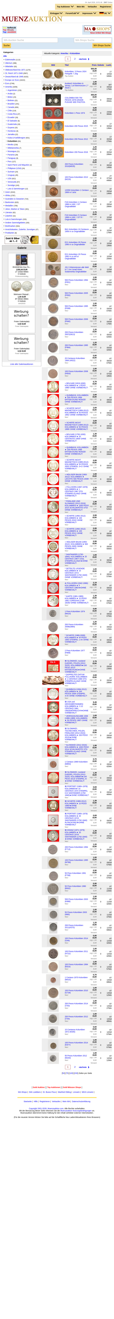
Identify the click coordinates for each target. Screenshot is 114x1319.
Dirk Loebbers (35, 1092)
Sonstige (11, 185)
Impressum (89, 13)
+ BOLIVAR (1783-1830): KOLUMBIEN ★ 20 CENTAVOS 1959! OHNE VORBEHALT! (75, 437)
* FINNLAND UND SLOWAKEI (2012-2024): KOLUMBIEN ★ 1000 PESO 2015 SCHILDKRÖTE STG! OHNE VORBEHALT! (77, 505)
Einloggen (56, 13)
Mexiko (11, 144)
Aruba (10, 93)
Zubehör (8, 216)
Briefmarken (10, 226)
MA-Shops (22, 1092)
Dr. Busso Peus (49, 1092)
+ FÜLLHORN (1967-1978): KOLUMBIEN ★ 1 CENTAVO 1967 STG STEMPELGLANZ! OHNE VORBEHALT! (76, 491)
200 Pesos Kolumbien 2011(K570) (74, 926)
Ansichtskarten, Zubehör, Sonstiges (20, 229)
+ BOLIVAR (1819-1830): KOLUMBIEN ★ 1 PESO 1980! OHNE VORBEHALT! (76, 385)
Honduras (12, 131)
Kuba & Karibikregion (16, 138)
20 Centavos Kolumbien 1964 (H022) (75, 359)
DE (104, 13)
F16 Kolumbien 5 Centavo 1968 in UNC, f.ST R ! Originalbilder (76, 217)
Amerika (8, 87)
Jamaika (11, 134)
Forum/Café (72, 13)
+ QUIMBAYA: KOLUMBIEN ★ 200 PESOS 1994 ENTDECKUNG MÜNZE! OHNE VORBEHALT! (76, 398)
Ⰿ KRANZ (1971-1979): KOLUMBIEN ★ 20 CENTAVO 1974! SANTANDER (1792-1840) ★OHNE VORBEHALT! (76, 834)
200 (76, 1073)
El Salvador (12, 121)
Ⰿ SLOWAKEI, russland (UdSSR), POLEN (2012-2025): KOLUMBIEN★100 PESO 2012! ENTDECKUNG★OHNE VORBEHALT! (76, 666)
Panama (11, 155)
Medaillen (9, 206)
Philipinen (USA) (15, 168)
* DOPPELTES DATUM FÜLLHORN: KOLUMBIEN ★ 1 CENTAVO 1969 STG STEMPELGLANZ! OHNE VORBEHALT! (76, 678)
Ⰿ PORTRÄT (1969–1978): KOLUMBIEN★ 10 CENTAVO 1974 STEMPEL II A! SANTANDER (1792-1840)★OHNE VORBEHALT (77, 790)
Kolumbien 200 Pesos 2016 (76, 152)
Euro (7, 83)
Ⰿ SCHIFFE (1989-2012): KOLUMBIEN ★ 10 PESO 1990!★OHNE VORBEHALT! (76, 804)
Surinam (11, 172)
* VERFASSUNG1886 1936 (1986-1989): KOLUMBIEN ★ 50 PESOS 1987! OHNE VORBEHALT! (76, 719)
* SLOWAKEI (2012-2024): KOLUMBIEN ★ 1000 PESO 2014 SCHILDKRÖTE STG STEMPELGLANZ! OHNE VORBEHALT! (77, 749)
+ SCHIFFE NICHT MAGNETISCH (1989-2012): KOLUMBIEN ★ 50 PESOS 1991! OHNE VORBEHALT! (77, 411)
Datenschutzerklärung (81, 1101)
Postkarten (9, 233)
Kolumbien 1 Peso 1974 (75, 113)
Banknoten (9, 202)
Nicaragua (12, 151)
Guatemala (12, 124)
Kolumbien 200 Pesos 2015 (76, 126)
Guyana (11, 127)
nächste (83, 59)
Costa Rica (12, 114)
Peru (10, 161)
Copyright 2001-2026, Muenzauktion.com (46, 1108)
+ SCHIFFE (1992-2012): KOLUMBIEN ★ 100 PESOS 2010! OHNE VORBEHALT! (75, 519)
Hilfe (35, 1101)
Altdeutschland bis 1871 (15, 70)
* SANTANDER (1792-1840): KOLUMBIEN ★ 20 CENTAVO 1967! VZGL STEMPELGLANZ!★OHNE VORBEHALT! (76, 558)
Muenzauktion (66, 1111)
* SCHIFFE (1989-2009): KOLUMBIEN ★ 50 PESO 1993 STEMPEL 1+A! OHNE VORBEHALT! (77, 638)
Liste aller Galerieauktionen (21, 364)
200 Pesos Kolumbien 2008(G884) (74, 625)
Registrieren (105, 7)
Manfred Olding (64, 1092)
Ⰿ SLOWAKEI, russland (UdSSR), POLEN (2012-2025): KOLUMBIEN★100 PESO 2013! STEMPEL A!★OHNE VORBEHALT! (76, 776)
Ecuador (11, 117)
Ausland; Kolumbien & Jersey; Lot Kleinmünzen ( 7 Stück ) (76, 85)
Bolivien (11, 100)
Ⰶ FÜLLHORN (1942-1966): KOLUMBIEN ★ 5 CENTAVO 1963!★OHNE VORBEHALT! (76, 586)
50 (63, 1073)
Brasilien (11, 104)
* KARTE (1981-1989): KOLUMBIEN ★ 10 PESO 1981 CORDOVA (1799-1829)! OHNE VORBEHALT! (77, 599)
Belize (10, 97)
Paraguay (12, 158)
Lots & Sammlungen (16, 189)
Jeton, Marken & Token (15, 209)
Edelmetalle (10, 60)
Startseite (28, 1101)
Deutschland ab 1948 (14, 77)
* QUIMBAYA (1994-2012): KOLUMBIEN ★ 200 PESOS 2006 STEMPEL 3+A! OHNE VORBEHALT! (76, 692)
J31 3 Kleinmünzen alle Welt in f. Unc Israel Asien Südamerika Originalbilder (77, 269)
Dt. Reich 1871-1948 (14, 73)
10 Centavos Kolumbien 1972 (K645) (75, 1030)
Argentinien (12, 90)
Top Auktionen (65, 6)
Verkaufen (92, 7)
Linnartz (76, 1092)
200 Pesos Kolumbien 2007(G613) (74, 333)
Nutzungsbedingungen (82, 1111)
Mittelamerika (13, 148)
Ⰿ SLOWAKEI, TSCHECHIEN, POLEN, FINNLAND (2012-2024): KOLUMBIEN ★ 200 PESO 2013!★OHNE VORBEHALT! (76, 734)
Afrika (7, 195)
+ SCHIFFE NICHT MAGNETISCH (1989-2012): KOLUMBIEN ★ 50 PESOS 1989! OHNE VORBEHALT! (77, 426)
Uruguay (11, 175)
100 (71, 1073)
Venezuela (12, 182)
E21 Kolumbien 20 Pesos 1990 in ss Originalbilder (75, 243)
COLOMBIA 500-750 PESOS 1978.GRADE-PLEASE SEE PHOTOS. (75, 100)
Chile (10, 110)
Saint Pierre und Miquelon (18, 165)
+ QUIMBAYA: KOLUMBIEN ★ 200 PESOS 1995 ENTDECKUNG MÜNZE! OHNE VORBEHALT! (76, 450)
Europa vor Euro (12, 80)
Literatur (8, 212)
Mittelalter (9, 66)
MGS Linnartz (87, 1092)
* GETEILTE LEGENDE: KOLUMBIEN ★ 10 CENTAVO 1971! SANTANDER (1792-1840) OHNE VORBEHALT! (76, 572)
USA (9, 178)
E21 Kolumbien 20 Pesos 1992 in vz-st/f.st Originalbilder (75, 256)
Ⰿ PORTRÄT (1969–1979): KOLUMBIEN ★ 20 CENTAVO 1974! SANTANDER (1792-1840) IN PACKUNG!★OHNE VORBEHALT (76, 819)
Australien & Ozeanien (14, 199)
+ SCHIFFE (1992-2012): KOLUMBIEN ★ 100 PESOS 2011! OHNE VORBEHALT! (75, 532)
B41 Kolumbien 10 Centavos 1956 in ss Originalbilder (77, 230)
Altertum (8, 63)
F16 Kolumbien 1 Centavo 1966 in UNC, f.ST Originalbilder (76, 204)
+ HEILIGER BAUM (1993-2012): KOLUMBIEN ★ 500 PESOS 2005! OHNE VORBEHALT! (76, 545)
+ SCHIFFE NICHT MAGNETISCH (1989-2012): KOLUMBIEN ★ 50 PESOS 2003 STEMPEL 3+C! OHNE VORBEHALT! (77, 464)
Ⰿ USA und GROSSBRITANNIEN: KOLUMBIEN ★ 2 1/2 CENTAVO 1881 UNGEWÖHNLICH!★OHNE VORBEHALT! (76, 707)
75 (67, 1073)
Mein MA (81, 7)
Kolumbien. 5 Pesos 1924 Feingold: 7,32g (75, 72)
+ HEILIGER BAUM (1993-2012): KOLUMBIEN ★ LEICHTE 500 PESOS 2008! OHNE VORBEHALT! (77, 477)
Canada (11, 107)
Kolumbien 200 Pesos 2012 (76, 139)
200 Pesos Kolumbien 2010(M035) (74, 165)
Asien (7, 192)
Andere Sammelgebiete (15, 223)
